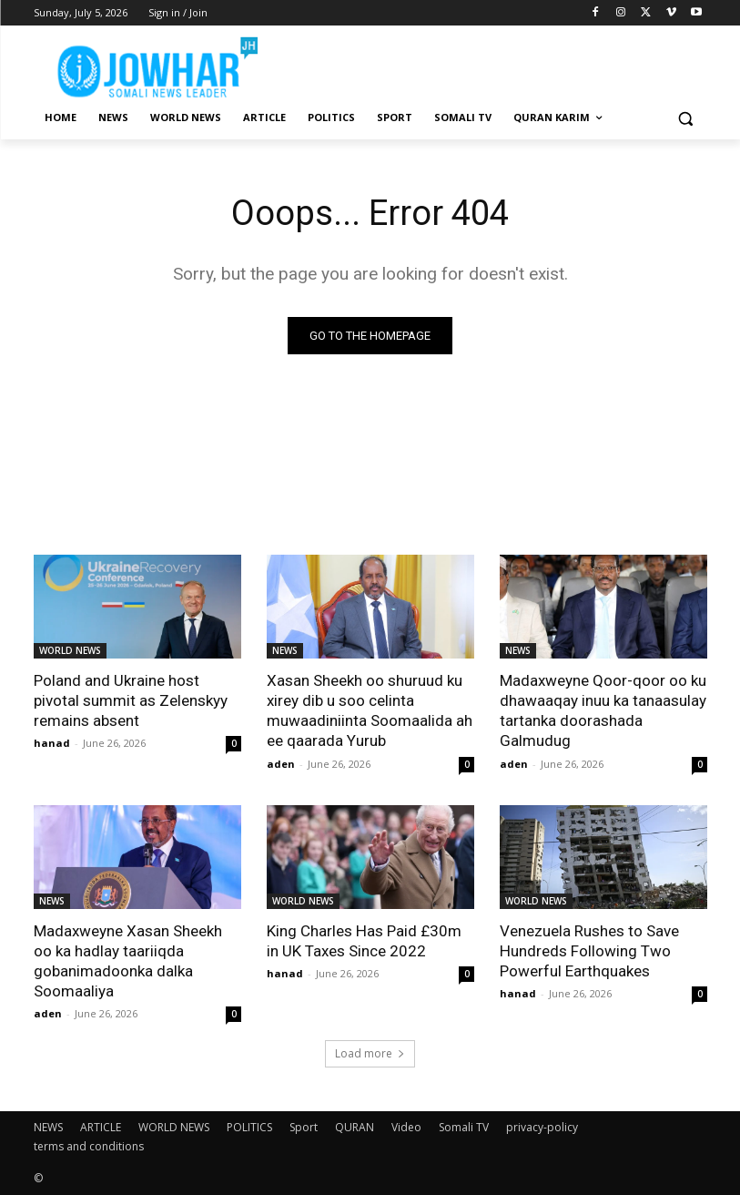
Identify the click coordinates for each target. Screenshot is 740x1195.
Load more (370, 1053)
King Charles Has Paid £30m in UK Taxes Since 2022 (364, 940)
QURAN (354, 1127)
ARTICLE (100, 1127)
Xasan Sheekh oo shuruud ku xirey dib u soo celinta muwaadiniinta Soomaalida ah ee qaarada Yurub (369, 710)
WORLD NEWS (70, 650)
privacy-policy (542, 1127)
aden (281, 763)
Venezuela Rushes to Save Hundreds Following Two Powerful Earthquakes (589, 950)
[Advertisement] (494, 63)
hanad (52, 743)
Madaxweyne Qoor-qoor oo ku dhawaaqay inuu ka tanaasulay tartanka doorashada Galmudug (603, 710)
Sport (303, 1127)
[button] (685, 118)
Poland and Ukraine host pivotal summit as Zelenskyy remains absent (131, 700)
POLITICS (249, 1127)
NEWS (285, 650)
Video (406, 1127)
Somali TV (464, 1127)
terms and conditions (89, 1146)
